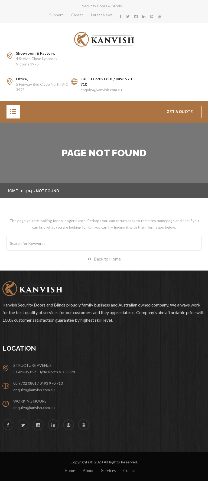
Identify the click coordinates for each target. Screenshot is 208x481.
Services (108, 470)
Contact (130, 470)
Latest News (102, 14)
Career (77, 14)
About (88, 470)
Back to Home (104, 258)
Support (56, 14)
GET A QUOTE (180, 112)
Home (12, 191)
